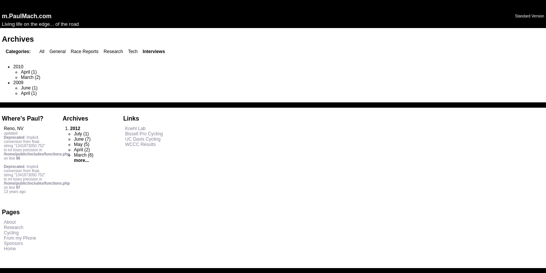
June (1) (29, 88)
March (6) (83, 155)
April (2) (82, 149)
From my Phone (20, 238)
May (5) (81, 144)
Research (113, 51)
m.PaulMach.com (27, 16)
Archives (75, 118)
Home (10, 248)
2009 (18, 82)
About (10, 222)
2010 (18, 66)
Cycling (11, 232)
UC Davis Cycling (142, 139)
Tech (133, 51)
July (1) (81, 133)
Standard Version (529, 16)
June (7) (82, 139)
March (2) (30, 77)
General (57, 51)
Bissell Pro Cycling (144, 133)
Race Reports (84, 51)
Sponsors (13, 243)
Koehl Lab (135, 128)
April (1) (29, 72)
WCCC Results (140, 144)
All (41, 51)
